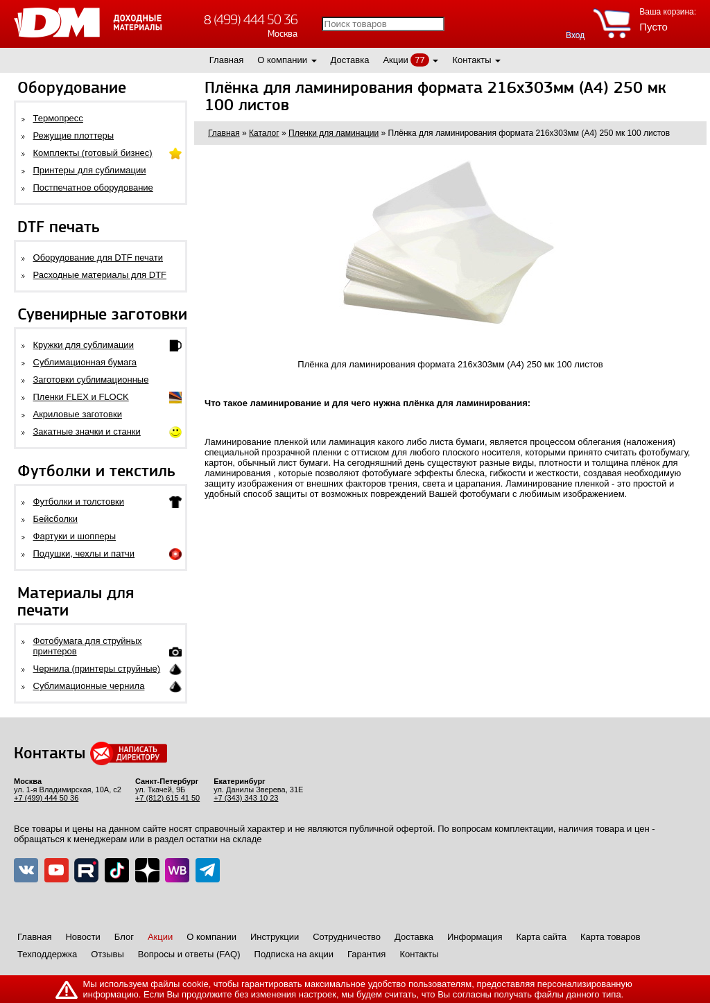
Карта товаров (610, 937)
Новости (82, 937)
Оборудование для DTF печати (98, 257)
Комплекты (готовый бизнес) (93, 153)
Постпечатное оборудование (93, 187)
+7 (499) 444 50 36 (46, 798)
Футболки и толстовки (78, 501)
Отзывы (107, 954)
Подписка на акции (294, 954)
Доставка (350, 60)
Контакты (471, 60)
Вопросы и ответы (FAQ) (189, 954)
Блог (124, 937)
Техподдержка (47, 954)
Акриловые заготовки (77, 414)
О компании (282, 60)
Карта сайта (541, 937)
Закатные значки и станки (87, 431)
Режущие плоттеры (73, 135)
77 (419, 60)
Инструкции (274, 937)
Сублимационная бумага (85, 362)
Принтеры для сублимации (89, 170)
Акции (395, 60)
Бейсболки (55, 519)
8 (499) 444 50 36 (250, 20)
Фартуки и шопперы (74, 536)
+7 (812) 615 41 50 (167, 798)
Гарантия (366, 954)
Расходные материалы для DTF (100, 275)
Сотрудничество (347, 937)
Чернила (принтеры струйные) (97, 668)
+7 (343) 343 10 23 (246, 798)
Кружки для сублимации (83, 345)
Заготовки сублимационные (91, 379)
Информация (475, 937)
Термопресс (58, 118)
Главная (226, 60)
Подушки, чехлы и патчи (84, 553)
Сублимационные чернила (89, 686)
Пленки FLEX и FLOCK (81, 397)
